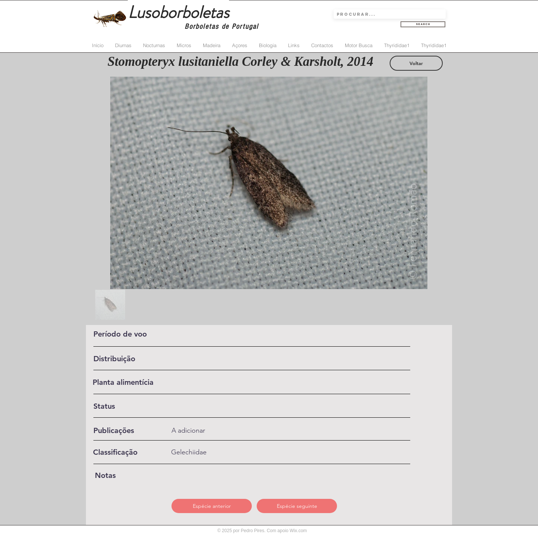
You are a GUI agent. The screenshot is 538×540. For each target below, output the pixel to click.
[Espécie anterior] (211, 506)
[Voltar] (416, 63)
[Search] (423, 24)
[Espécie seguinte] (297, 506)
